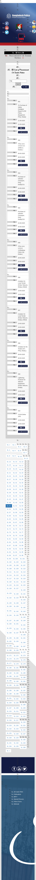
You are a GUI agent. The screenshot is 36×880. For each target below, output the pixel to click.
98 (22, 555)
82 (16, 539)
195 (10, 690)
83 (22, 539)
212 (24, 712)
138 (10, 606)
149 (24, 620)
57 (10, 512)
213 (10, 716)
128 (24, 590)
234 (10, 746)
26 (22, 476)
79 (16, 535)
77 (22, 532)
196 (17, 690)
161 (24, 638)
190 (17, 681)
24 (10, 476)
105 (10, 565)
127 (17, 588)
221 (24, 725)
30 (10, 482)
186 (10, 676)
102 (10, 562)
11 (27, 458)
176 (24, 660)
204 (10, 703)
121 (17, 582)
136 (17, 603)
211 (17, 711)
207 (10, 708)
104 (24, 562)
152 (24, 625)
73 (16, 529)
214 (17, 716)
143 (24, 611)
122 (24, 582)
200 (24, 695)
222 (10, 729)
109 (17, 568)
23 (22, 473)
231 (10, 743)
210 (10, 711)
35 (22, 486)
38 (22, 489)
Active (26, 87)
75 (10, 532)
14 (22, 461)
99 (10, 558)
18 (10, 469)
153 (10, 628)
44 (22, 496)
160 (17, 638)
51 (10, 506)
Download (24, 132)
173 (24, 655)
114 (10, 575)
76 (16, 532)
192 (10, 685)
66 (10, 522)
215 (24, 716)
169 (17, 650)
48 (10, 502)
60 (10, 516)
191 (24, 681)
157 (17, 633)
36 (10, 489)
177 (10, 663)
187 (17, 676)
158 (24, 634)
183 (10, 673)
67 (16, 522)
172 (17, 655)
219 (10, 725)
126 (10, 588)
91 (16, 549)
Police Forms (18, 801)
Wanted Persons (19, 799)
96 (10, 555)
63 (10, 519)
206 (24, 704)
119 (24, 578)
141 (10, 611)
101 (23, 558)
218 (24, 722)
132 (10, 598)
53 (22, 506)
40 (16, 492)
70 (16, 525)
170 (24, 652)
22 (16, 473)
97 (16, 555)
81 (10, 539)
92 (22, 549)
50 (22, 502)
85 (16, 542)
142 (17, 611)
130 (17, 594)
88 (16, 545)
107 (24, 565)
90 (10, 549)
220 (17, 725)
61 (16, 516)
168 (10, 650)
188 (24, 677)
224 (24, 730)
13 (16, 461)
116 (24, 575)
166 (17, 646)
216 (10, 720)
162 (10, 641)
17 (22, 465)
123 (10, 585)
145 (17, 615)
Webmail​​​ (16, 804)
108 (10, 568)
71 (22, 525)
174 (10, 659)
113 (24, 572)
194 (24, 687)
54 (10, 509)
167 (24, 646)
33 (10, 486)
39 (10, 492)
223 (17, 729)
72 (10, 529)
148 (17, 620)
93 (10, 552)
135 (10, 603)
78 (10, 535)
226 (17, 734)
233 (24, 743)
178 (17, 664)
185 (24, 673)
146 (24, 617)
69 (10, 525)
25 (16, 476)
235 (17, 746)
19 (16, 469)
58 (16, 512)
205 (17, 703)
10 (21, 456)
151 (17, 624)
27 (10, 479)
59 (22, 512)
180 (10, 668)
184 (17, 673)
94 (16, 552)
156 (10, 633)
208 (17, 708)
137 (24, 603)
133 (17, 598)
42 (10, 496)
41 (22, 492)
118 (17, 578)
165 (10, 646)
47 (22, 499)
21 (10, 473)
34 (16, 486)
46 (16, 499)
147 (10, 620)
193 (17, 685)
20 (22, 469)
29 (22, 479)
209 (24, 708)
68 (22, 522)
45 (10, 499)
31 (16, 482)
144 (10, 615)
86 (22, 542)
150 (10, 624)
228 (10, 738)
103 (17, 562)
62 (22, 516)
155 (24, 629)
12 (10, 461)
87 (10, 545)
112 (17, 572)
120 (10, 582)
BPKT (15, 796)
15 (10, 465)
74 (22, 529)
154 (17, 629)
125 (24, 585)
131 (24, 594)
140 (24, 607)
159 (10, 638)
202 (17, 699)
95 (22, 552)
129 (10, 593)
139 (17, 606)
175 (17, 659)
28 (16, 479)
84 (10, 542)
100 (16, 558)
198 (10, 694)
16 (16, 465)
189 (10, 681)
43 (16, 496)
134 (24, 599)
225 (10, 733)
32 (22, 482)
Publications (17, 794)
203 (24, 699)
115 (17, 575)
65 (22, 519)
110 (24, 568)
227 (24, 734)
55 (16, 509)
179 (24, 664)
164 (24, 642)
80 (22, 535)
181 (17, 668)
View (22, 128)
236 (24, 747)
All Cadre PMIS (18, 792)
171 (10, 655)
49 (16, 502)
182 (24, 669)
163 (17, 641)
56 (22, 509)
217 (17, 720)
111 (10, 572)
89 (22, 545)
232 (17, 743)
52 (16, 506)
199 (17, 694)
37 (16, 489)
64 (16, 519)
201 (10, 698)
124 (17, 585)
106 (17, 565)
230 (24, 739)
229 (17, 738)
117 (10, 578)
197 (24, 690)
